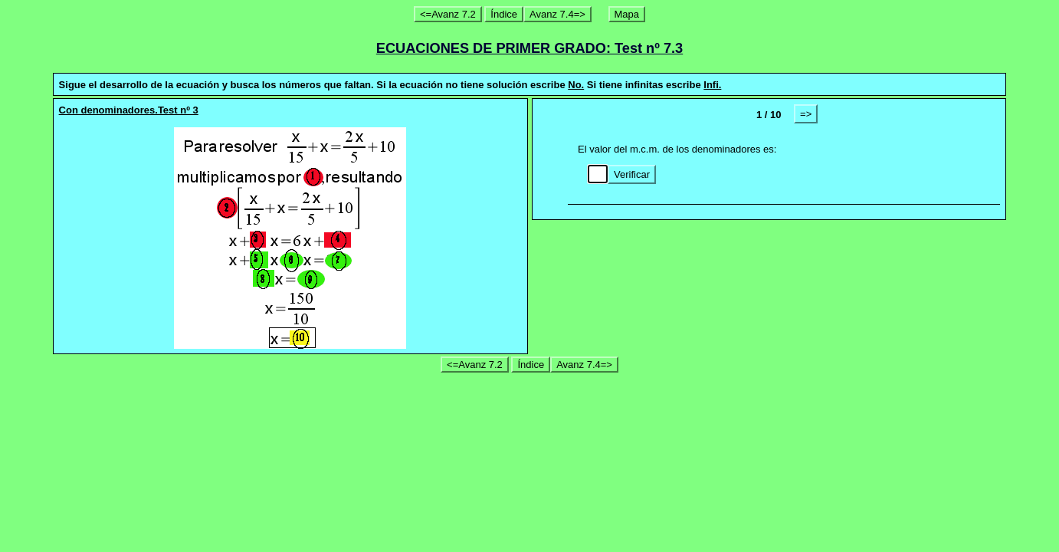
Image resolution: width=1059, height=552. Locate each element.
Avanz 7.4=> (557, 14)
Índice (503, 14)
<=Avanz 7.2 (448, 14)
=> (805, 114)
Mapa (627, 14)
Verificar (632, 174)
